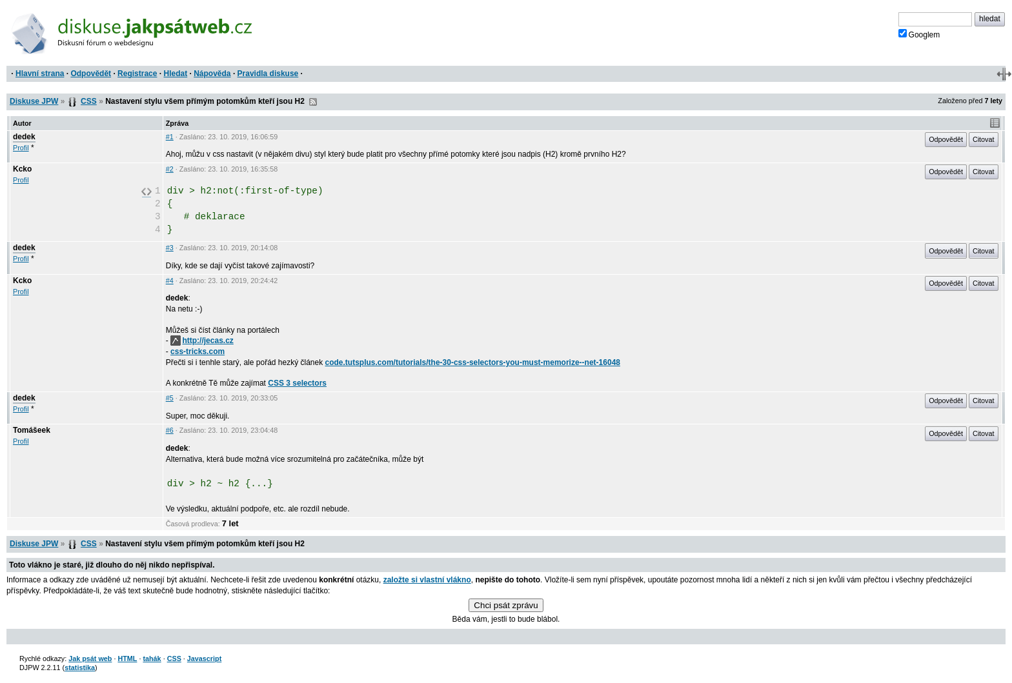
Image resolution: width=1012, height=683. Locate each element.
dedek (24, 136)
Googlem (919, 34)
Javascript (204, 658)
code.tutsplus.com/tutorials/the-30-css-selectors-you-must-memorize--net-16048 (472, 362)
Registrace (137, 73)
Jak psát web (90, 658)
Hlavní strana (39, 73)
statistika (80, 667)
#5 (170, 398)
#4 (170, 280)
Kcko (22, 168)
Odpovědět (90, 73)
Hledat (175, 73)
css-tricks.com (197, 351)
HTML (127, 658)
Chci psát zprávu (506, 605)
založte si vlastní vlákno (427, 579)
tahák (152, 658)
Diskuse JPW (34, 101)
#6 (170, 430)
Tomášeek (31, 430)
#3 (170, 248)
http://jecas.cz (202, 340)
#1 (170, 137)
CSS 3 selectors (297, 383)
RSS (313, 102)
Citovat (984, 139)
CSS (89, 101)
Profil (21, 148)
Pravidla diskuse (268, 73)
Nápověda (212, 73)
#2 (170, 169)
